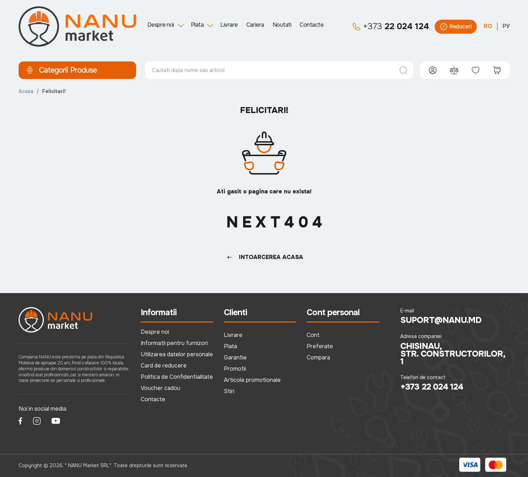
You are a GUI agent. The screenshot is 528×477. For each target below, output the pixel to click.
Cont (313, 335)
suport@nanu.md (440, 320)
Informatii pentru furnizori (174, 343)
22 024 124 (390, 27)
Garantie (235, 357)
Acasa (26, 91)
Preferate (320, 346)
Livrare (229, 24)
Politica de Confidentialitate (177, 376)
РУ (506, 26)
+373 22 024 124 (431, 387)
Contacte (311, 24)
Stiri (229, 391)
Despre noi (160, 24)
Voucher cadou (160, 388)
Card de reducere (164, 365)
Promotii (235, 368)
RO (488, 26)
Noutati (282, 24)
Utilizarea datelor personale (177, 354)
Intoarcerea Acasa (264, 257)
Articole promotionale (252, 380)
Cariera (255, 24)
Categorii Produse (61, 70)
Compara (318, 357)
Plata (197, 24)
